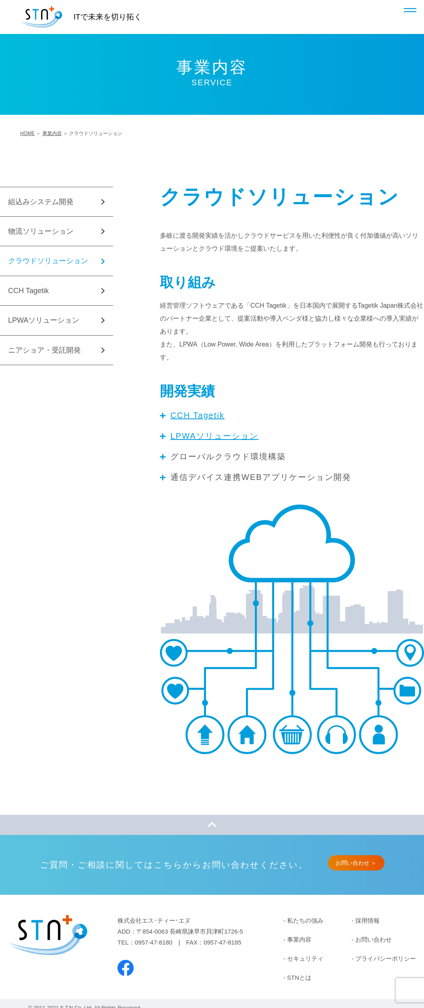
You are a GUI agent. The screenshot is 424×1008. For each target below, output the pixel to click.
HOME (27, 133)
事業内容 (52, 133)
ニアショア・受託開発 (44, 350)
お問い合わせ (373, 939)
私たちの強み (305, 920)
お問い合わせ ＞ (356, 863)
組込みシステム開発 (40, 202)
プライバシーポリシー (385, 958)
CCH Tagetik (197, 415)
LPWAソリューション (214, 435)
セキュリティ (305, 958)
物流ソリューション (40, 231)
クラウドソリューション (48, 261)
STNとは (299, 977)
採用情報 (367, 920)
